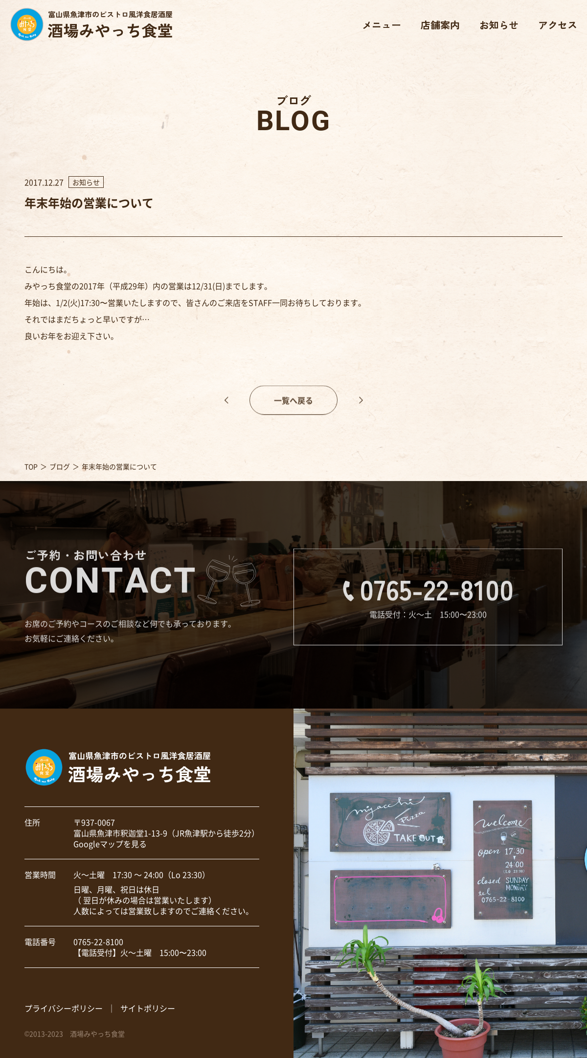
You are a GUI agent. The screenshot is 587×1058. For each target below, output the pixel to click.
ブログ (59, 466)
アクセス (557, 25)
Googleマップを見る (110, 844)
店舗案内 (440, 25)
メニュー (381, 25)
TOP (31, 466)
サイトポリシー (147, 1008)
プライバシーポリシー (63, 1008)
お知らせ (499, 25)
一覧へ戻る (293, 408)
